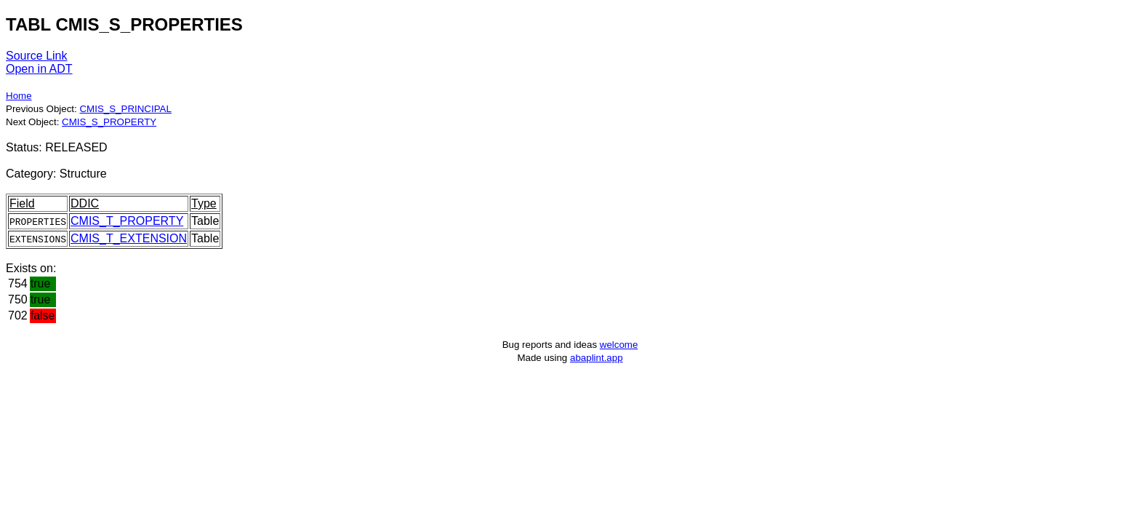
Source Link (37, 55)
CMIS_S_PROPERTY (109, 121)
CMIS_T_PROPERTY (127, 221)
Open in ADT (39, 69)
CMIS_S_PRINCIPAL (125, 108)
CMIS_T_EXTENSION (129, 238)
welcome (619, 344)
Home (19, 95)
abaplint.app (596, 357)
